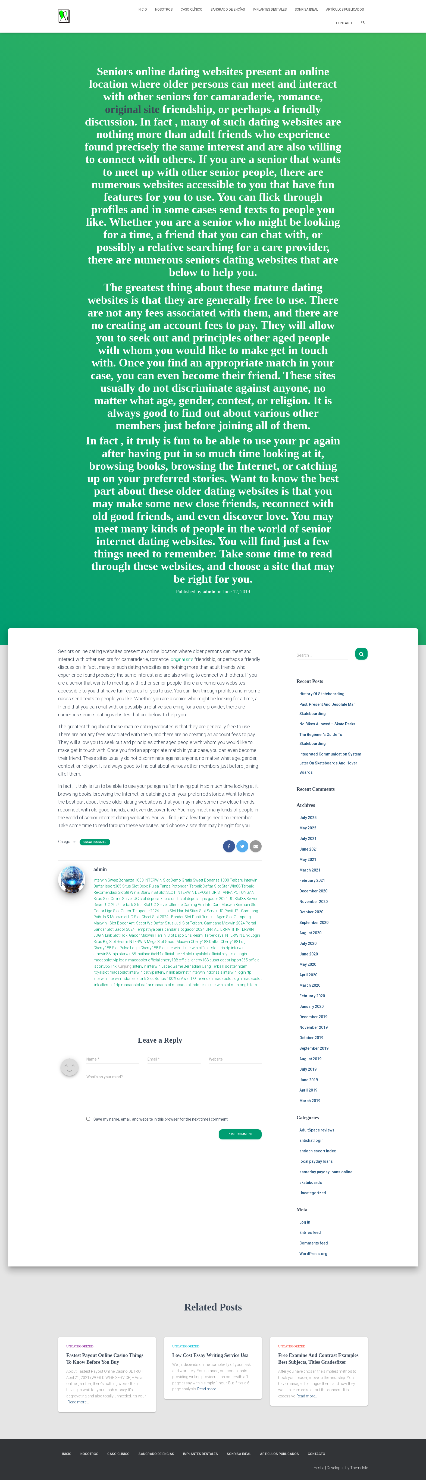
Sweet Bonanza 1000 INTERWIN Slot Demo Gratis (150, 880)
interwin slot (219, 985)
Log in (304, 1222)
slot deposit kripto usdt (160, 898)
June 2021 (308, 849)
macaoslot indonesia (190, 985)
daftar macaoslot (156, 985)
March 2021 (309, 870)
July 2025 (308, 818)
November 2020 (313, 901)
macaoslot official (144, 960)
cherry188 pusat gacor (210, 960)
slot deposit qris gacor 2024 (204, 898)
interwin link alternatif (173, 972)
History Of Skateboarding (321, 694)
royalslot (101, 972)
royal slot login (234, 954)
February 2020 (312, 996)
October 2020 (311, 912)
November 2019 (313, 1027)
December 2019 (313, 1017)
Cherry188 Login (235, 941)
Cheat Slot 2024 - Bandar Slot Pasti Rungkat (179, 917)
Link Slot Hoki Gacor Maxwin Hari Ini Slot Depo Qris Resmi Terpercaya (164, 935)
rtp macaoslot (128, 985)
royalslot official (207, 954)
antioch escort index (317, 1151)
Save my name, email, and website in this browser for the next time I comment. (160, 1119)
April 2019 (308, 1090)
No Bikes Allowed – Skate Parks (327, 724)
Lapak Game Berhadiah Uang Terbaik (192, 966)
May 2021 (307, 859)
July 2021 (308, 838)
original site (132, 109)
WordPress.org (313, 1254)
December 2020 (313, 891)
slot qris (218, 948)
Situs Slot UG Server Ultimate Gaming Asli (169, 904)
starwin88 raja (105, 954)
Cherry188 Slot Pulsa (111, 948)
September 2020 (313, 922)
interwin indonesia (207, 972)
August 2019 (310, 1059)
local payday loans (316, 1161)
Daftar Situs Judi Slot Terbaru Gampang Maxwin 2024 (199, 923)
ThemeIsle (359, 1468)
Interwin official (197, 948)
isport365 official (245, 960)
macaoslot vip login (110, 960)
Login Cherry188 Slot (148, 948)
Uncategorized (94, 842)
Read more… (78, 1402)
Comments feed (313, 1243)
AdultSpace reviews (316, 1130)
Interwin (100, 880)
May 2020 (307, 964)
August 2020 (310, 933)
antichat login (311, 1140)
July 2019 (308, 1069)
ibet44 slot (184, 954)
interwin (139, 966)
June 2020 (308, 954)
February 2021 (312, 880)
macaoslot (119, 972)
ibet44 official (163, 954)
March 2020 (309, 985)
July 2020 (308, 943)
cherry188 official (175, 960)
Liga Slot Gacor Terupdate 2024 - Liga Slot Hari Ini (147, 911)
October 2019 (311, 1038)
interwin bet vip (141, 972)
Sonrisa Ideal (306, 9)
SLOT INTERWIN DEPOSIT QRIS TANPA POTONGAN (210, 892)
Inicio (142, 9)
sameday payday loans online (325, 1172)
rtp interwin (235, 948)
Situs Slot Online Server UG (116, 898)
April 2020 (308, 975)
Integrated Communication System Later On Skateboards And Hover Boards (330, 763)
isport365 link (105, 966)
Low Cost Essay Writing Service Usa (210, 1355)
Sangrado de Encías (228, 9)
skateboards (310, 1182)
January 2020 (311, 1006)
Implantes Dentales (270, 9)
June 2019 (308, 1080)
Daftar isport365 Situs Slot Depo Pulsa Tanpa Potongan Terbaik (147, 886)
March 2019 (309, 1101)
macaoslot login (228, 978)
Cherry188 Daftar (205, 941)
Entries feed (310, 1232)
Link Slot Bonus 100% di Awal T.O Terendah (176, 978)
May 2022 (307, 828)
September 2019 (313, 1048)
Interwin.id (175, 948)
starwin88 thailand (134, 954)
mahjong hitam (244, 985)
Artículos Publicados (345, 9)
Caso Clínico (191, 9)
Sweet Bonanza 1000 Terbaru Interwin (225, 880)
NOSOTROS (164, 9)
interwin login (234, 972)
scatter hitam (236, 966)
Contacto (344, 23)
